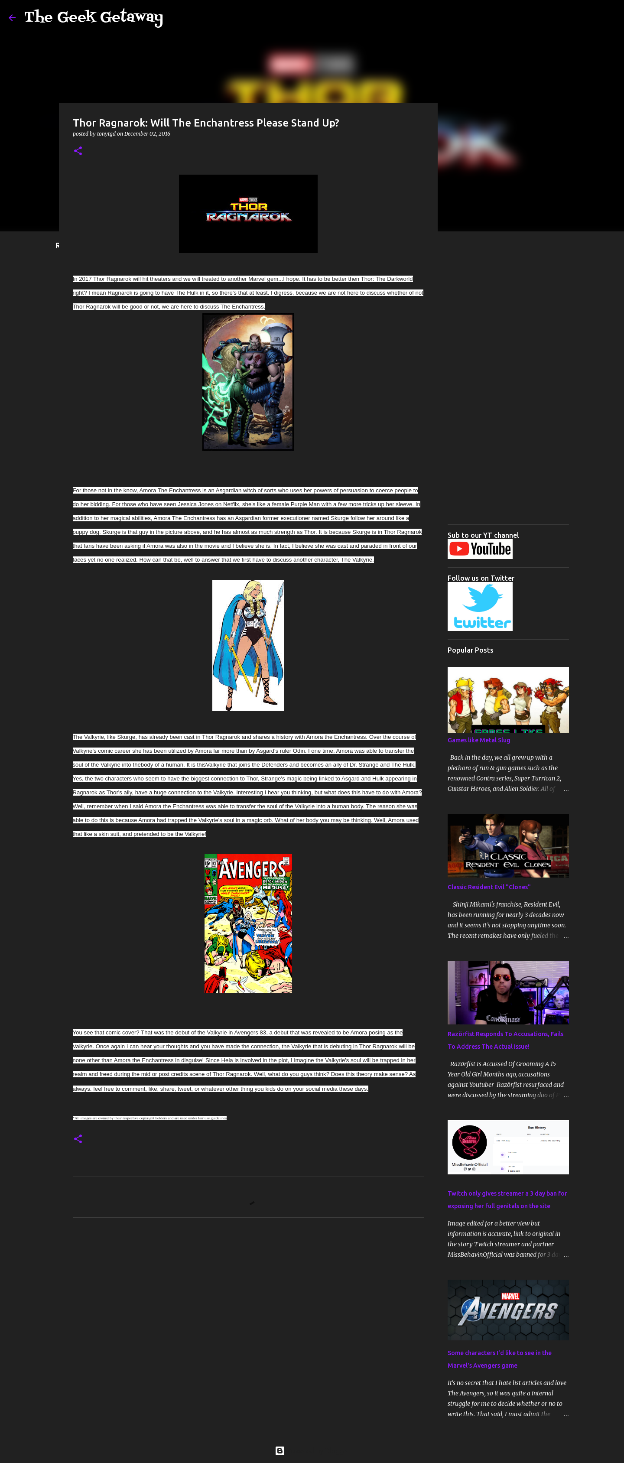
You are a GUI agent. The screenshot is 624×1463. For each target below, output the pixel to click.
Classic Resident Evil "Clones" (489, 887)
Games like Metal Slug (479, 740)
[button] (78, 151)
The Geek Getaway (93, 17)
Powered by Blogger (312, 1451)
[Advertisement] (508, 388)
